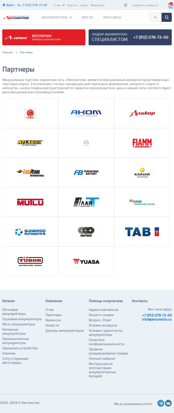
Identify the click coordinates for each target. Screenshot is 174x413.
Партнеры (54, 315)
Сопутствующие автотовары (15, 360)
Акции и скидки (101, 315)
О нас (59, 5)
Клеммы (9, 353)
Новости (72, 5)
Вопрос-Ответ (100, 320)
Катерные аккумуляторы (14, 331)
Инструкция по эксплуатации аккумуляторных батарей (102, 370)
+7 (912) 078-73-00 (157, 315)
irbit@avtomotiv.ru (157, 319)
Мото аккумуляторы (18, 324)
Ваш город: (155, 309)
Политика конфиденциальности (107, 342)
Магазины (112, 17)
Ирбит (168, 309)
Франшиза (98, 5)
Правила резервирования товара (108, 351)
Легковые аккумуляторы (14, 311)
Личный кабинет (102, 358)
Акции (84, 5)
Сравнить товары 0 (145, 5)
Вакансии (53, 320)
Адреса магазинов (103, 309)
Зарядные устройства (19, 348)
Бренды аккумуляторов (65, 330)
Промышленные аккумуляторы (15, 341)
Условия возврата (103, 325)
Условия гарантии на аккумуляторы (105, 332)
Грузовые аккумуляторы (22, 319)
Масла (87, 17)
